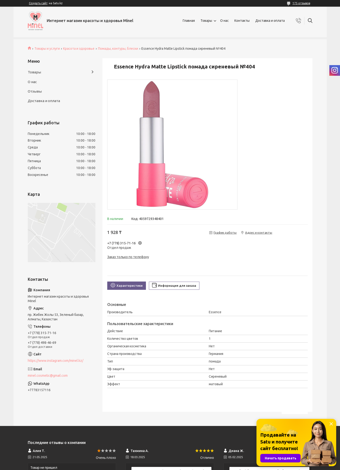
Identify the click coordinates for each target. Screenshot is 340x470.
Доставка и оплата (270, 20)
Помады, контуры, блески (118, 48)
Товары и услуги (47, 48)
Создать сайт (38, 3)
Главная (189, 20)
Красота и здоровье (78, 48)
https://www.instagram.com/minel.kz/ (55, 361)
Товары (206, 20)
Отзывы (35, 91)
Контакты (242, 20)
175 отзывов (301, 3)
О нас (224, 20)
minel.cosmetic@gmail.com (48, 375)
